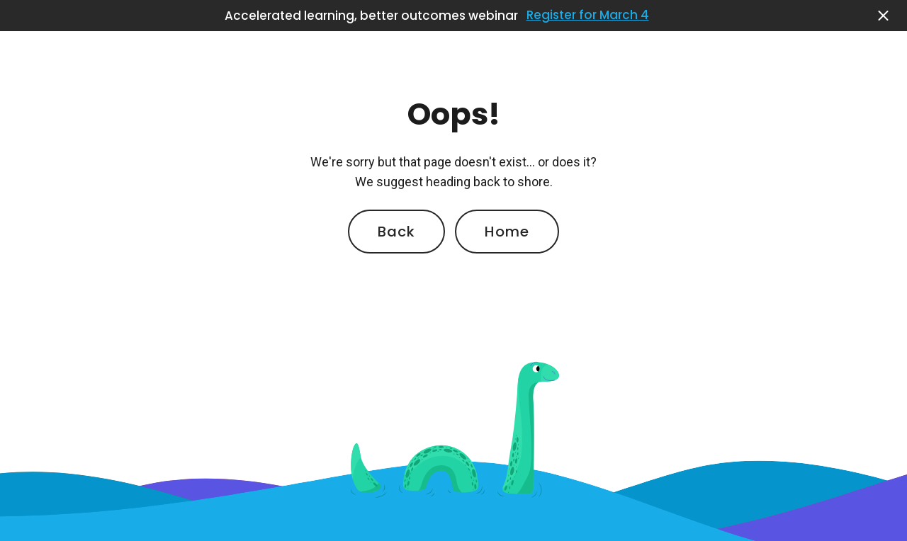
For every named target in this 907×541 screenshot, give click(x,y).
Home (507, 231)
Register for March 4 (587, 15)
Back (396, 231)
